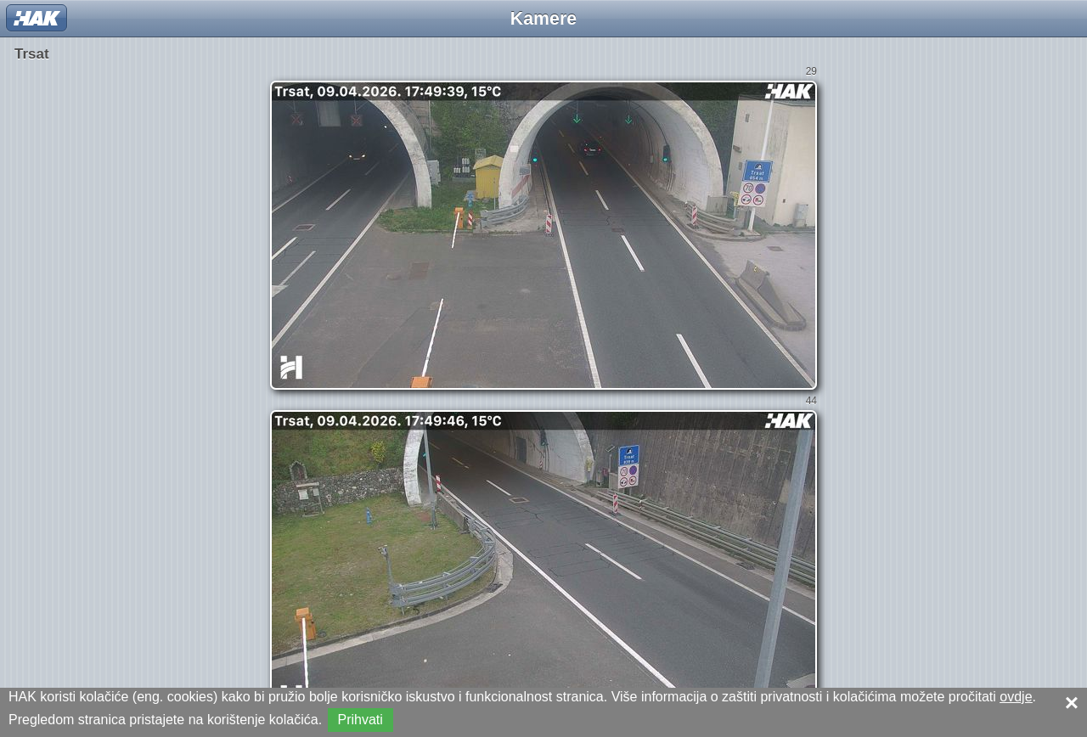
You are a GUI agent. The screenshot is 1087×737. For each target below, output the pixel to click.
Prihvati (360, 719)
